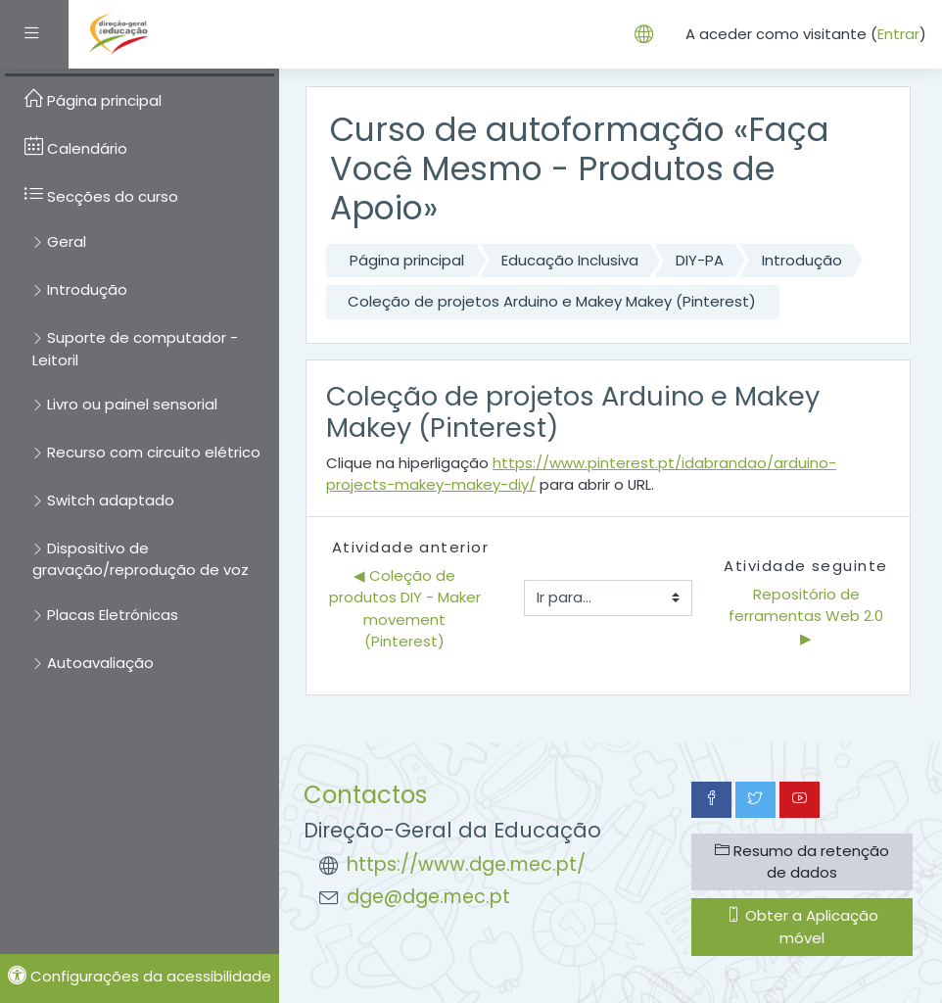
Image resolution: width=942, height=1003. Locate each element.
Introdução (802, 260)
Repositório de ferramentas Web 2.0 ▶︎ (808, 616)
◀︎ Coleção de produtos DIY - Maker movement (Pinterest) (407, 608)
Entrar (898, 34)
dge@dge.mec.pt (428, 897)
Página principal (407, 260)
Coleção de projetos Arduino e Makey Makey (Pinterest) (552, 301)
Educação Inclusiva (569, 260)
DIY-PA (700, 260)
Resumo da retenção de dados (802, 861)
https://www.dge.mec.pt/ (466, 864)
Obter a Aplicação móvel (802, 926)
